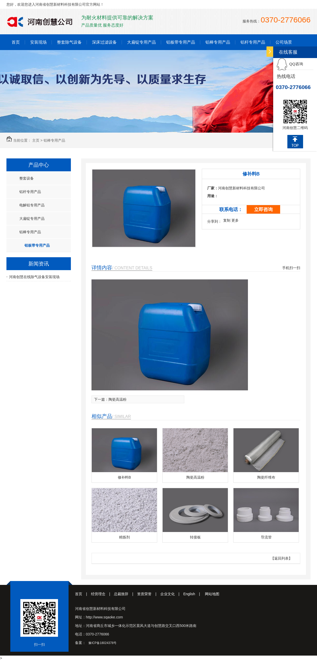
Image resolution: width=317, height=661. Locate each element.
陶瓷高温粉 (118, 399)
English (193, 594)
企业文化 (171, 594)
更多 (235, 220)
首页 (16, 42)
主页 (35, 140)
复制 (226, 220)
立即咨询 (263, 209)
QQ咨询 (290, 64)
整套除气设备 (69, 42)
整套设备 (26, 178)
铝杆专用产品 (252, 42)
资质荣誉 (148, 594)
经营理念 (102, 594)
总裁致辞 (125, 594)
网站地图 (212, 594)
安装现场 (38, 42)
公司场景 (284, 42)
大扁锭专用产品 (141, 42)
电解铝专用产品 (32, 205)
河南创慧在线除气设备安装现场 (34, 277)
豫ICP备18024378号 (102, 643)
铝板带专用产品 (180, 42)
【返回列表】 (281, 558)
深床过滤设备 (104, 42)
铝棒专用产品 (217, 42)
